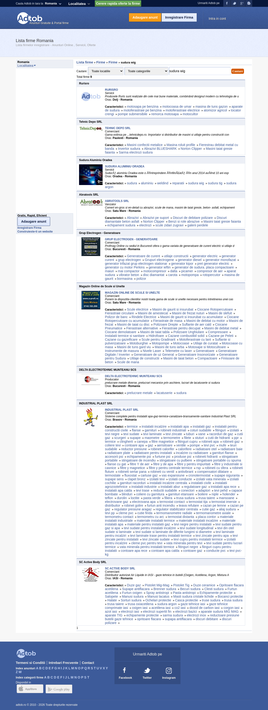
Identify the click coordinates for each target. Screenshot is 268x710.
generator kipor (182, 263)
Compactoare (207, 358)
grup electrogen (129, 260)
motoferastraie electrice (183, 110)
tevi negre (112, 434)
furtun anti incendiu (161, 505)
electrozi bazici (186, 611)
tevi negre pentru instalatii (193, 524)
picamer (187, 271)
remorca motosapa (165, 114)
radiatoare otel (206, 449)
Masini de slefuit (220, 313)
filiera (168, 498)
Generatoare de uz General (154, 354)
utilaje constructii (176, 256)
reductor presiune (134, 449)
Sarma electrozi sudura (136, 152)
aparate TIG (113, 615)
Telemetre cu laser (178, 351)
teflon (109, 498)
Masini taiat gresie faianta (222, 221)
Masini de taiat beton (178, 358)
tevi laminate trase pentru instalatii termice (161, 535)
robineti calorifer (162, 449)
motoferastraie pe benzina (143, 110)
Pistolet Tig (181, 585)
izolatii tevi (157, 479)
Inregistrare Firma (179, 17)
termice (132, 426)
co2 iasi (179, 608)
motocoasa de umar (177, 106)
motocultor (190, 114)
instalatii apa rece (223, 487)
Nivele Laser (152, 351)
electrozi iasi (130, 611)
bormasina (124, 278)
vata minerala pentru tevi (184, 543)
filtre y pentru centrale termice (170, 468)
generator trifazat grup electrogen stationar (136, 263)
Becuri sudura (190, 589)
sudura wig (196, 183)
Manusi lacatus (158, 596)
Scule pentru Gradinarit (158, 339)
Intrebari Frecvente (63, 663)
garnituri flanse (223, 453)
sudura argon (167, 604)
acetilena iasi (161, 608)
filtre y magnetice (132, 468)
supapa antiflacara (178, 619)
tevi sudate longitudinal (196, 528)
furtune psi (162, 456)
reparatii (178, 183)
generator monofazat (220, 260)
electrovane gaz (116, 502)
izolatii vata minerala (211, 479)
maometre (151, 438)
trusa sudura (185, 498)
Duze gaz (134, 585)
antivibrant (185, 471)
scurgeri (120, 438)
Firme (101, 62)
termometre (171, 438)
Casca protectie (186, 600)
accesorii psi (114, 456)
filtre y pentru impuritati (193, 464)
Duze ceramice (204, 585)
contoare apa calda (165, 550)
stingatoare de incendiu (138, 460)
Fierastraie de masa (167, 321)
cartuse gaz (149, 475)
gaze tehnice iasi (193, 604)
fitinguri (220, 430)
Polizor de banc (116, 317)
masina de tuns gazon (211, 106)
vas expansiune (173, 475)
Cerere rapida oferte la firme (118, 3)
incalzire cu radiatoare (192, 453)
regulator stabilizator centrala (177, 509)
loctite (135, 498)
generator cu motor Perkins (125, 267)
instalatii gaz (202, 426)
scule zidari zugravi (170, 225)
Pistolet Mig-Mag (157, 585)
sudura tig (215, 183)
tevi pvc (209, 445)
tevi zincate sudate (156, 539)
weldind (162, 183)
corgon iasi (232, 608)
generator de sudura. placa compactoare (204, 267)
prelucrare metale (139, 393)
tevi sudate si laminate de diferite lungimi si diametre (174, 532)
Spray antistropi (157, 593)
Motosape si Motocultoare (207, 347)
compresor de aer (210, 271)
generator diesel (189, 260)
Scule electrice (137, 309)
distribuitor (112, 505)
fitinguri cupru (188, 441)
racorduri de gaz (221, 434)
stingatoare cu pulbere (176, 460)
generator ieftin (160, 267)
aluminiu (147, 183)
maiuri (109, 271)
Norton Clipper (191, 148)
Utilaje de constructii (144, 358)
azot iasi (111, 611)
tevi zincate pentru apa (212, 535)
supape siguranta (227, 475)
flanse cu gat (116, 464)
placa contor (207, 517)
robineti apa (210, 441)
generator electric (205, 256)
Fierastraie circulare (119, 313)
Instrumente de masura (122, 351)
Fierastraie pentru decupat (181, 328)
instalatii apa (180, 426)
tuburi (190, 434)
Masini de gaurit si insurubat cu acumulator (191, 317)
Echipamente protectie (216, 593)
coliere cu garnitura (150, 494)
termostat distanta (181, 517)
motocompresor (154, 271)
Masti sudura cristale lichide (193, 596)
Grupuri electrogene (159, 260)
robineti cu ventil (162, 471)
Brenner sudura (164, 589)
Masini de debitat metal (221, 328)
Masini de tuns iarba (169, 347)
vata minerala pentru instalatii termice (147, 547)
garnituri (151, 430)
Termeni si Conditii (30, 663)
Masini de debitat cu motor (205, 321)
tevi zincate (174, 434)
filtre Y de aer (139, 464)
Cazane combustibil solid (186, 336)
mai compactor (129, 271)
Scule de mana (128, 362)
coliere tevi (113, 445)
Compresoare (218, 332)
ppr (236, 438)
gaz (150, 445)
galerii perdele (197, 225)
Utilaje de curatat (205, 343)
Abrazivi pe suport (156, 218)
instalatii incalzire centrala (168, 483)
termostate (112, 475)
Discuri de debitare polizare (193, 218)
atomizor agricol (215, 110)
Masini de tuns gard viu (134, 347)
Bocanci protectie (230, 596)
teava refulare (189, 505)
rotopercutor (211, 275)
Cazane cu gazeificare (121, 339)
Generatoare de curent (143, 256)
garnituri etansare (181, 494)
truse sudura (211, 600)
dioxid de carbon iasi (204, 608)
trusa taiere (206, 498)
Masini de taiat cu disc (133, 324)
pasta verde (151, 498)
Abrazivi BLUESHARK (160, 148)
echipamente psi (139, 456)
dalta (173, 271)
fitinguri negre (188, 547)
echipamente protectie (142, 615)
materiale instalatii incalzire (198, 520)
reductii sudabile (165, 490)
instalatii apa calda (118, 490)
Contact (88, 663)
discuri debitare (207, 619)
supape (135, 438)
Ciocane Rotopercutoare (215, 309)
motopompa (190, 275)
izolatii (234, 430)
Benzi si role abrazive (184, 221)
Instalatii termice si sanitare (125, 336)
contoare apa (134, 445)
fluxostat (130, 475)
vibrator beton (129, 275)
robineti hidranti (206, 456)
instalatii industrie (143, 487)
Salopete (111, 596)
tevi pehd (221, 490)
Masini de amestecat (153, 313)
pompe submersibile (132, 114)
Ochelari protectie (158, 600)
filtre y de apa (163, 464)
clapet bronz (136, 479)
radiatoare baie (231, 449)
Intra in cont (217, 18)
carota (172, 275)
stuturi (199, 438)
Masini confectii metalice (145, 145)
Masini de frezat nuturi (188, 313)
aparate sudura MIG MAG (220, 611)
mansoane (226, 498)
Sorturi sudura (131, 600)
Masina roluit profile (181, 145)
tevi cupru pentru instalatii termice (198, 539)
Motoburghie (139, 343)
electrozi (145, 225)
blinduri (127, 494)
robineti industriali (173, 430)
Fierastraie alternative (142, 328)
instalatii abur (170, 487)
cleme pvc (126, 513)
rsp (198, 468)
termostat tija (198, 502)
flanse (136, 430)
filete (187, 438)
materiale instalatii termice (156, 520)
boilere (203, 494)
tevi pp (110, 513)
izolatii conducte (180, 479)
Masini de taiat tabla (155, 332)
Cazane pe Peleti (220, 336)
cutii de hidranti (219, 438)
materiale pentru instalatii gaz (148, 524)
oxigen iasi (140, 608)
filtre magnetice (163, 441)
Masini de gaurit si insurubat (172, 309)
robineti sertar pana (132, 471)
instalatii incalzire (154, 426)
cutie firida (144, 513)
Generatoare (205, 351)
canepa (142, 441)
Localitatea (77, 4)
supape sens (114, 479)
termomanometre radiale (174, 513)
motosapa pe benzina (142, 106)
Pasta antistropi (184, 593)
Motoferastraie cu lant (195, 339)
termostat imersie (224, 502)
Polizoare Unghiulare (188, 332)
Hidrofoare (156, 336)
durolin (122, 498)
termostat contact (172, 502)
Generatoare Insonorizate (196, 354)
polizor (141, 278)
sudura (132, 183)
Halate (112, 600)
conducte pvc (216, 550)
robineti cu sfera (216, 468)
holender (228, 494)
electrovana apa (144, 502)
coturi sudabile (200, 430)
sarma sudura (173, 615)
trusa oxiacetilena (140, 604)
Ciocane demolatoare (120, 332)
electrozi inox (196, 615)
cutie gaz (208, 509)
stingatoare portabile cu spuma (218, 460)
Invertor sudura (129, 148)
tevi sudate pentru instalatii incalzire (150, 528)
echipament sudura (121, 225)
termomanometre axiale (213, 513)
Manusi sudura (133, 596)
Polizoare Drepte (165, 324)
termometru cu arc (150, 517)
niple (215, 494)
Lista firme (84, 62)
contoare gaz (192, 550)
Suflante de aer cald (196, 324)
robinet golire (133, 505)
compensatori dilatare (213, 471)
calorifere (185, 449)
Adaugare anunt (145, 17)
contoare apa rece (134, 550)
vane (201, 434)
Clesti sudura (214, 589)
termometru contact (119, 517)
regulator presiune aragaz (133, 509)
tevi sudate (131, 434)
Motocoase (181, 343)
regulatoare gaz (195, 487)
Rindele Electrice (144, 317)
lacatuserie (164, 393)
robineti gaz (231, 441)
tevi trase (142, 490)
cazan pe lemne (214, 505)
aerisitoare (164, 445)
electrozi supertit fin (157, 611)
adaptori (204, 490)
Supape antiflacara (136, 589)
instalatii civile (201, 483)
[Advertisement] (35, 142)
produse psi (182, 456)
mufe (222, 445)
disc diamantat (153, 275)
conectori (187, 490)
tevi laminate (152, 434)
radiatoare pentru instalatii (153, 453)
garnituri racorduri (133, 483)
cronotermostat (199, 475)
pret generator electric (213, 263)
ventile (181, 445)
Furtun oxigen (132, 593)
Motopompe (160, 343)
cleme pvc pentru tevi (146, 543)
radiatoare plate (118, 453)
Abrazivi (133, 218)
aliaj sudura (227, 509)
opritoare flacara (149, 619)
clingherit (126, 441)
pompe (195, 445)
